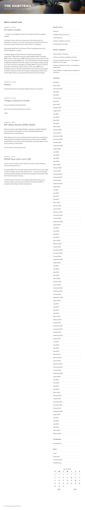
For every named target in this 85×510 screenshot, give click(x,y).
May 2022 (56, 92)
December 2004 (57, 288)
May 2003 (56, 348)
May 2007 (56, 196)
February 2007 (57, 205)
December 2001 (57, 402)
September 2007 (58, 183)
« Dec (58, 489)
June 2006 (56, 231)
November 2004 (57, 291)
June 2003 (56, 345)
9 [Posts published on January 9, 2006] (59, 477)
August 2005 (57, 262)
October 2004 (57, 294)
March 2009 (56, 126)
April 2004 (56, 313)
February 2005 (57, 281)
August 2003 (57, 338)
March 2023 (56, 85)
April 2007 (56, 199)
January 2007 (57, 209)
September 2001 (58, 411)
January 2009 (57, 133)
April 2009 (56, 123)
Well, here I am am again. (60, 62)
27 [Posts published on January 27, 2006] (75, 483)
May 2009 (56, 120)
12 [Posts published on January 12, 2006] (71, 477)
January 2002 (57, 398)
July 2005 (56, 266)
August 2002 (56, 376)
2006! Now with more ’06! (17, 159)
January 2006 (57, 247)
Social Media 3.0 (57, 37)
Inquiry (7, 84)
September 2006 (58, 221)
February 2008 (57, 167)
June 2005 (56, 269)
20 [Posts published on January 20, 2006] (75, 480)
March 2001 (56, 430)
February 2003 (57, 357)
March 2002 (56, 392)
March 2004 (56, 316)
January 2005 (57, 284)
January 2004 (57, 322)
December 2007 (57, 174)
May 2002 (56, 386)
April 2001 (56, 427)
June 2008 (56, 155)
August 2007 (56, 186)
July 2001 (56, 417)
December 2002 (57, 364)
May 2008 (56, 158)
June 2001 (56, 421)
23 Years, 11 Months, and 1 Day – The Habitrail (65, 60)
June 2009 (56, 117)
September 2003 (58, 335)
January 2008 (57, 171)
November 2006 (57, 215)
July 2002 (56, 379)
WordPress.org (57, 463)
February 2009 (57, 129)
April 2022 (56, 95)
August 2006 (57, 224)
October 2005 (57, 256)
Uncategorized (57, 443)
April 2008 (56, 161)
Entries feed (56, 456)
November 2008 (57, 139)
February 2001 (57, 433)
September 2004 (58, 297)
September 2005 (58, 259)
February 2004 (57, 319)
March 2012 (56, 104)
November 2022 (57, 88)
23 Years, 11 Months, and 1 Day (61, 41)
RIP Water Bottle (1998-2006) (19, 124)
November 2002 (57, 367)
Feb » (75, 489)
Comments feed (57, 459)
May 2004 (56, 310)
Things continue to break (16, 100)
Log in (54, 453)
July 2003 (56, 341)
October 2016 (57, 98)
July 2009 (56, 114)
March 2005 (56, 278)
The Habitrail (18, 6)
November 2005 (57, 253)
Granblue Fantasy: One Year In (61, 34)
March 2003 (56, 354)
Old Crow (55, 57)
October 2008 (57, 142)
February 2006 (57, 243)
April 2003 (56, 351)
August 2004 (57, 300)
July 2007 (56, 190)
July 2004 (56, 303)
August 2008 (57, 148)
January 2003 (57, 360)
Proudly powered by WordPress (12, 506)
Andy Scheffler (57, 54)
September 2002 (58, 373)
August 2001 (56, 414)
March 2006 (56, 240)
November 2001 (57, 405)
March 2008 (56, 164)
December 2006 (57, 212)
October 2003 (57, 332)
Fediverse (56, 31)
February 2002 (57, 395)
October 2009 (57, 107)
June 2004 (56, 307)
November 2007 (57, 177)
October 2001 (57, 408)
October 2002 (57, 370)
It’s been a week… (13, 29)
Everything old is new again (60, 44)
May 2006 (56, 234)
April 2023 (56, 82)
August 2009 (57, 111)
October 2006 (57, 218)
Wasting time (56, 67)
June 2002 (56, 383)
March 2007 (56, 202)
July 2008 (56, 152)
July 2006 (56, 228)
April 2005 (56, 275)
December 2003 (57, 326)
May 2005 (56, 272)
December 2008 (57, 136)
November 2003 (57, 329)
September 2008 (58, 145)
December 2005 (57, 250)
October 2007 (57, 180)
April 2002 (56, 389)
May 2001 (56, 424)
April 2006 (56, 237)
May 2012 (56, 101)
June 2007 (56, 193)
